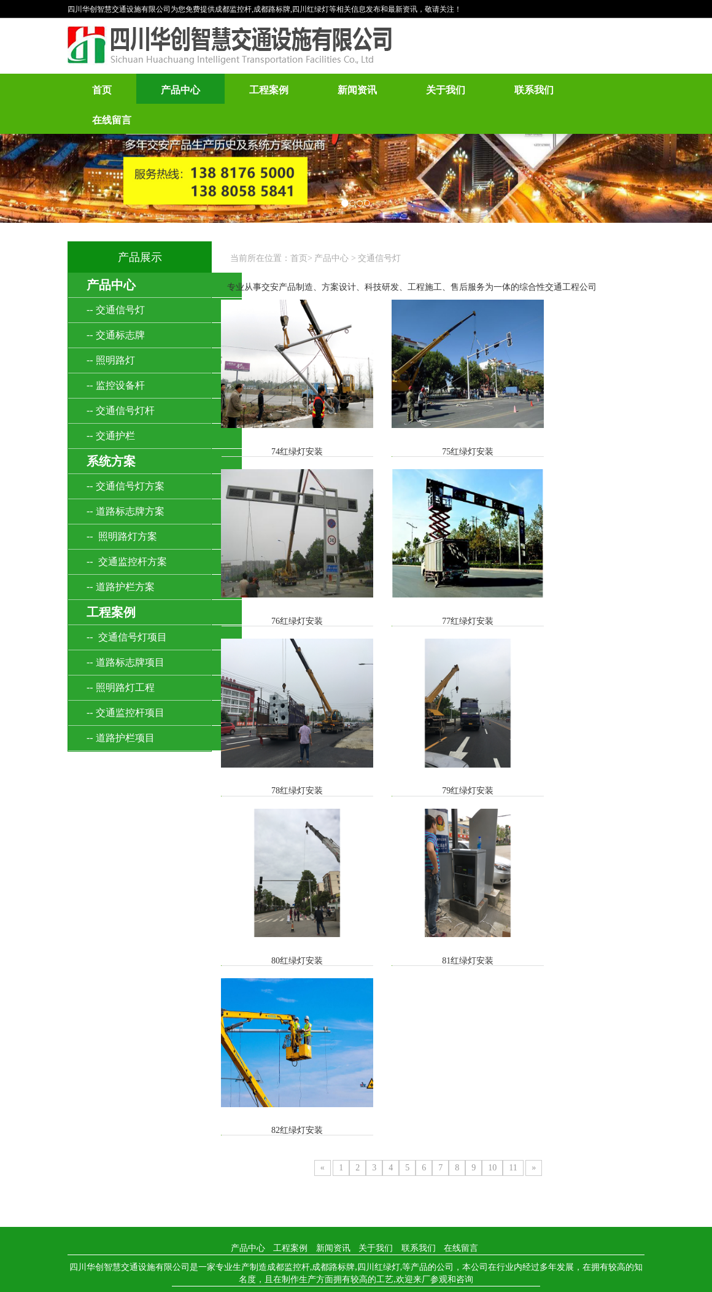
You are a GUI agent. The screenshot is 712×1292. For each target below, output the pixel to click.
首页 (102, 90)
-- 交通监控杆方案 (127, 561)
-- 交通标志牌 (116, 335)
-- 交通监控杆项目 (125, 712)
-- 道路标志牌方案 (125, 511)
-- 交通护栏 (111, 435)
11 (513, 828)
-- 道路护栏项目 (121, 738)
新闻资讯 (357, 90)
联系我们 (534, 90)
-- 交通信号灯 (116, 310)
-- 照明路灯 (111, 360)
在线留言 (111, 120)
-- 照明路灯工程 (121, 687)
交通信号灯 (379, 258)
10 (492, 828)
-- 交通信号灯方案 (125, 486)
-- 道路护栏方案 (121, 587)
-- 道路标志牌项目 (125, 662)
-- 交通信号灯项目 (127, 637)
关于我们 (445, 90)
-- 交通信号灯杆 (121, 410)
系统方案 (111, 461)
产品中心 (180, 90)
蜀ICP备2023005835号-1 (495, 959)
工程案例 (268, 90)
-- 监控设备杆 (116, 385)
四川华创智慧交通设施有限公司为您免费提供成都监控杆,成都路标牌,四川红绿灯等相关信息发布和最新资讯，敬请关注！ (265, 9)
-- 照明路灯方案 (122, 536)
